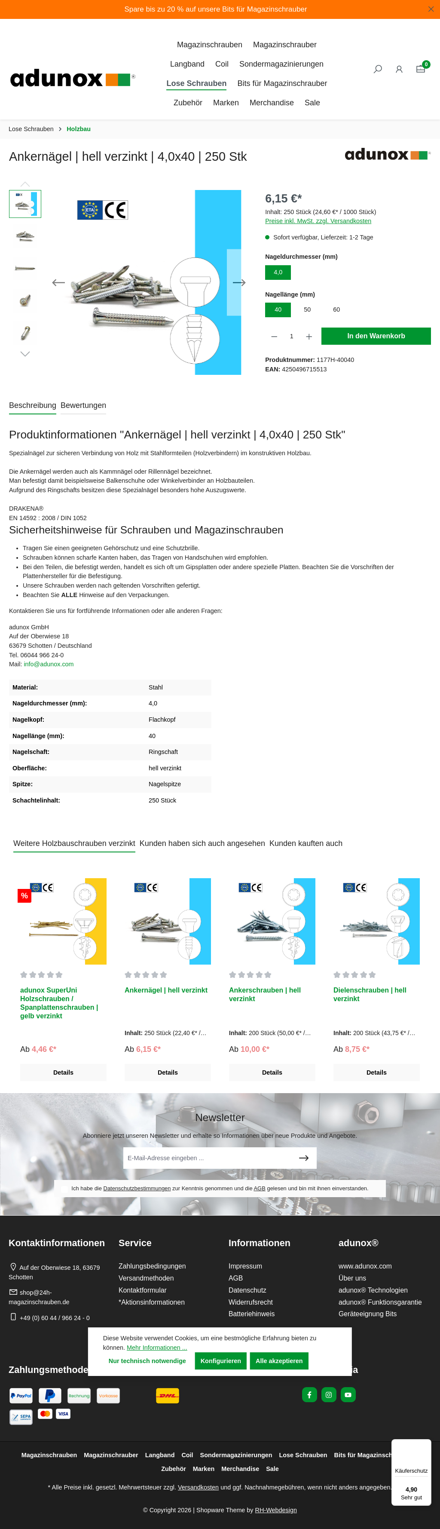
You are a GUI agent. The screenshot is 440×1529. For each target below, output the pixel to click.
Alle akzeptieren (279, 1360)
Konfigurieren (221, 1360)
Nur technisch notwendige (147, 1360)
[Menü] (426, 1444)
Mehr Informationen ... (157, 1347)
